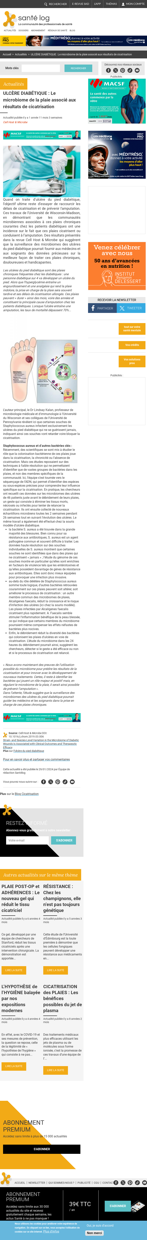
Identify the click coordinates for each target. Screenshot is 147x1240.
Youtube (72, 781)
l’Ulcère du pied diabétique (28, 751)
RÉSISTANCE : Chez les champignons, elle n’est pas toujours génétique (62, 898)
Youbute (137, 70)
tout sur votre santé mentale (132, 328)
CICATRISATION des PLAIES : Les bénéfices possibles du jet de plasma (62, 998)
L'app (97, 3)
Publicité (84, 1182)
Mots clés (12, 68)
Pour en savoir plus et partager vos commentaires (36, 759)
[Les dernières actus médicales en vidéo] (116, 424)
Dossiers (24, 30)
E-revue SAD (80, 3)
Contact (108, 1182)
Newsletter (37, 1182)
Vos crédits (132, 345)
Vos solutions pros (132, 361)
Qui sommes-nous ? (61, 1182)
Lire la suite (13, 970)
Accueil (7, 54)
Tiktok (130, 70)
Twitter (116, 70)
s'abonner (118, 1206)
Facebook (108, 70)
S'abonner (64, 840)
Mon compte (135, 3)
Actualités (10, 30)
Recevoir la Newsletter (117, 300)
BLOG (72, 30)
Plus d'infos (51, 1231)
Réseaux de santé (57, 30)
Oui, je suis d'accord (100, 1225)
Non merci (94, 1233)
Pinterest (123, 70)
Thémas (111, 3)
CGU (96, 1182)
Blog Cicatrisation (27, 794)
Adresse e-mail (16, 834)
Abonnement (38, 30)
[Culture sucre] (116, 233)
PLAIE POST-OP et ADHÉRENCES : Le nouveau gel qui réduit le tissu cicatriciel (21, 898)
